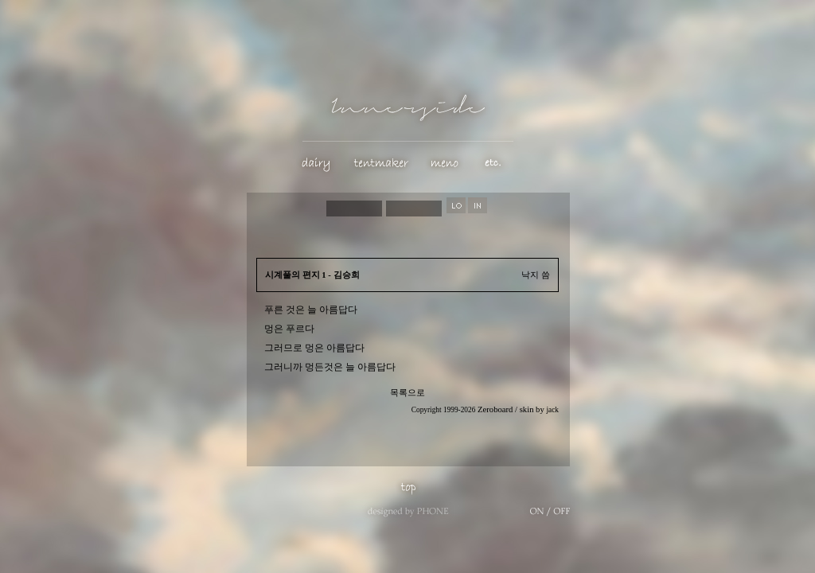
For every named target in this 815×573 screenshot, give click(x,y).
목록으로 (407, 392)
